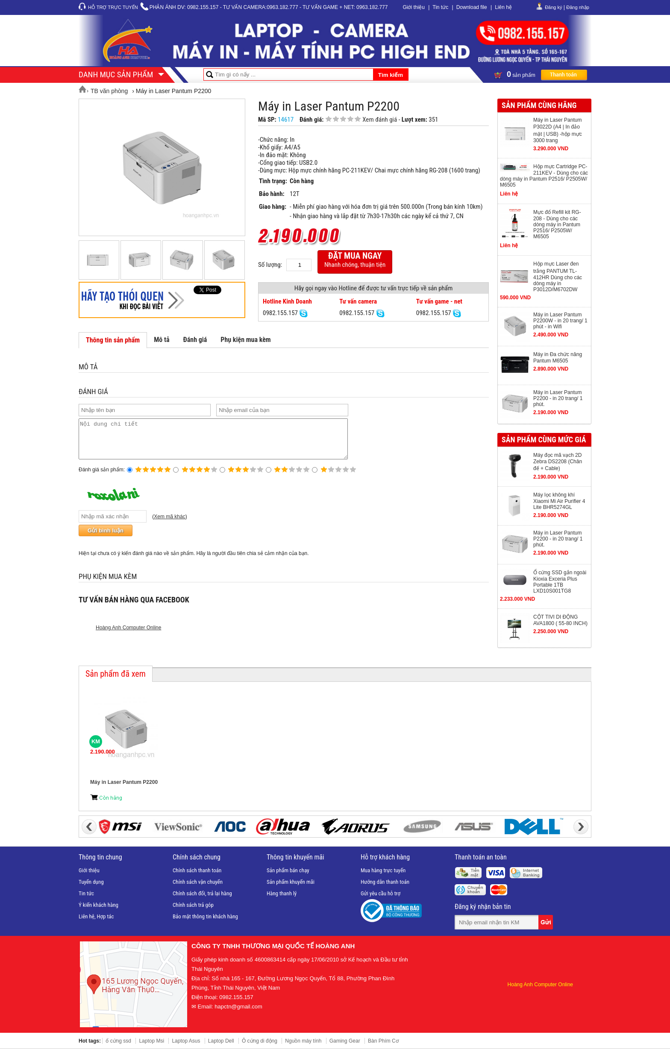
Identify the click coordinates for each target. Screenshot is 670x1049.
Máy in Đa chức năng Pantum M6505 (557, 357)
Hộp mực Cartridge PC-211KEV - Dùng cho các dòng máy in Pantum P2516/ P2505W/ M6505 (544, 176)
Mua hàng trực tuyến (383, 870)
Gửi (546, 922)
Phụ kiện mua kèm (245, 340)
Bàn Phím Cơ (383, 1041)
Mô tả (161, 340)
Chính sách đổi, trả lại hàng (202, 893)
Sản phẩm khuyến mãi (290, 882)
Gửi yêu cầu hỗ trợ (380, 893)
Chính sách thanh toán (197, 870)
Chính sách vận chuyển (198, 882)
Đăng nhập (577, 7)
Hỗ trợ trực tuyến (113, 7)
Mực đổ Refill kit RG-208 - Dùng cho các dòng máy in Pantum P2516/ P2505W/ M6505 (557, 224)
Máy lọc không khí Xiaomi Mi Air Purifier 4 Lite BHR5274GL (559, 501)
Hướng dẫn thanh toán (385, 882)
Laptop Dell (221, 1041)
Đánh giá (195, 340)
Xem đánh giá (379, 119)
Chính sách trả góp (193, 905)
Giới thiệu (413, 7)
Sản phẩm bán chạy (288, 870)
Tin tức (440, 7)
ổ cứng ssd (118, 1041)
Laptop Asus (186, 1041)
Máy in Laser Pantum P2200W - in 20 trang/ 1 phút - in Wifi (560, 321)
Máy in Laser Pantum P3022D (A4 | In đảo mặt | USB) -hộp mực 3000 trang (557, 130)
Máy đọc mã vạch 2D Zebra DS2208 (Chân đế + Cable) (557, 461)
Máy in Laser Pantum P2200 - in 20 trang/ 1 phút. (557, 398)
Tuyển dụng (91, 882)
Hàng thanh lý (282, 893)
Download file (471, 7)
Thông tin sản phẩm (113, 340)
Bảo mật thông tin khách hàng (205, 916)
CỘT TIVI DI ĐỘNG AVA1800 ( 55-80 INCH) (560, 620)
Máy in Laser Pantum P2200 (124, 782)
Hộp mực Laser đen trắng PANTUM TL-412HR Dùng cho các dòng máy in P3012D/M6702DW (557, 276)
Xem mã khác (169, 524)
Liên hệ (503, 7)
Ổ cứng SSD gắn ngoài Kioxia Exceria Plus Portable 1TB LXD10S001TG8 (559, 582)
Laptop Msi (151, 1041)
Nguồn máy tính (303, 1041)
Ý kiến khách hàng (98, 905)
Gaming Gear (344, 1041)
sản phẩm (540, 74)
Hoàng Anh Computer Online (128, 635)
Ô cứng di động (259, 1041)
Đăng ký (553, 7)
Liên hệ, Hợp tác (96, 916)
